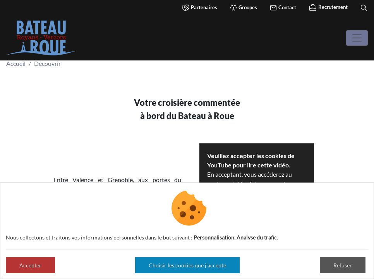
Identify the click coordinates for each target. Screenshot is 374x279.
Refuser (342, 265)
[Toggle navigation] (357, 38)
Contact (282, 8)
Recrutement (328, 7)
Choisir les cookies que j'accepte (187, 265)
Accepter (30, 265)
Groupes (243, 8)
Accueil (16, 63)
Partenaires (199, 8)
